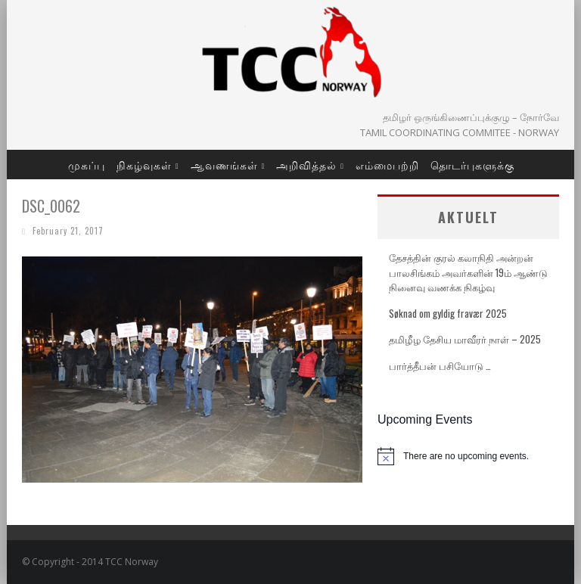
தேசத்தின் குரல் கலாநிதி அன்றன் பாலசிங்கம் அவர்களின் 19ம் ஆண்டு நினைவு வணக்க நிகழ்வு (468, 272)
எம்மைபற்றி (387, 164)
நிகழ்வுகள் (144, 164)
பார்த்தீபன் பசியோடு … (440, 365)
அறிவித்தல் (306, 164)
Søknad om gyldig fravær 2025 (448, 313)
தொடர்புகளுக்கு (472, 164)
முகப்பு (86, 164)
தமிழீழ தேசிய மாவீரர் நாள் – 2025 (465, 338)
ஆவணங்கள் (224, 164)
